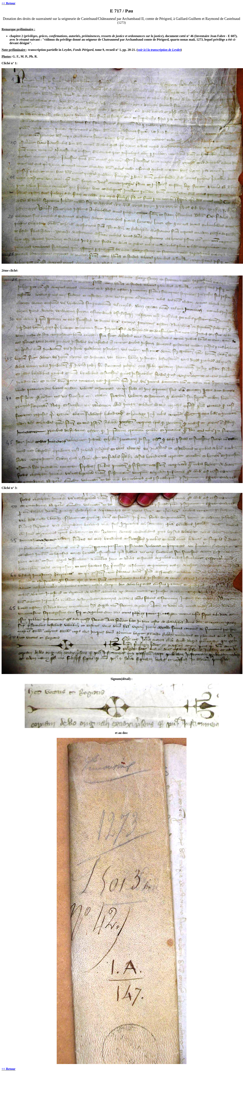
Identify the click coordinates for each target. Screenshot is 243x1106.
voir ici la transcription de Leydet (159, 49)
